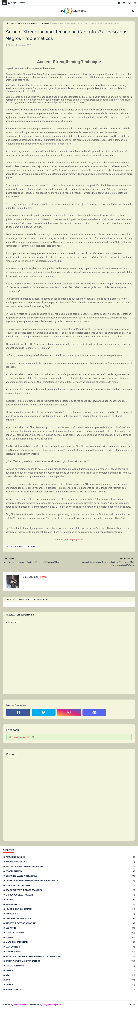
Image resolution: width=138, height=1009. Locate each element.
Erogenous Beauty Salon (70, 895)
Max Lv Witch (70, 947)
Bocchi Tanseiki (70, 871)
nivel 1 (70, 984)
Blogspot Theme (20, 1004)
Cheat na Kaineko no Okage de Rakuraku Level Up (70, 880)
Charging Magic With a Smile (70, 876)
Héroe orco (70, 914)
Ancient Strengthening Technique (35, 23)
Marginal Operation (70, 942)
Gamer (70, 899)
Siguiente (78, 539)
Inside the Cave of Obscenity (70, 923)
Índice (68, 539)
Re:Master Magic (70, 966)
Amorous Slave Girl (70, 862)
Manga (70, 937)
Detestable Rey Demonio (70, 885)
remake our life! (70, 989)
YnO (70, 980)
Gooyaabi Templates (51, 1004)
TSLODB (70, 970)
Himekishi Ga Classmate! (70, 909)
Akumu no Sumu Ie (70, 857)
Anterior (59, 539)
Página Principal (13, 23)
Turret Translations (21, 737)
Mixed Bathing (70, 951)
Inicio (132, 1005)
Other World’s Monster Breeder (70, 961)
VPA (70, 975)
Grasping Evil (70, 904)
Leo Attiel (70, 928)
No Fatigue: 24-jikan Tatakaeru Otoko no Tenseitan (70, 956)
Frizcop (11, 45)
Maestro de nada (70, 932)
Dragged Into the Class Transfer (70, 890)
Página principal (16, 2)
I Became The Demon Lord (70, 918)
